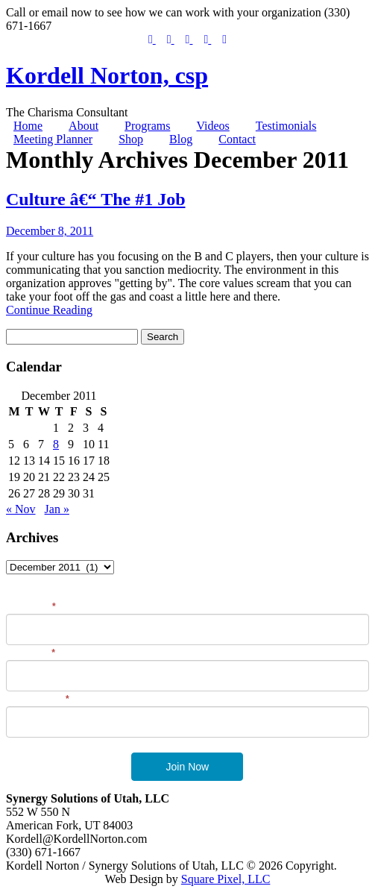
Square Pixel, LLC (226, 879)
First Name (31, 606)
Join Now (187, 767)
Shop (131, 139)
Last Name (30, 652)
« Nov (21, 509)
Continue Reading (49, 310)
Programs (147, 125)
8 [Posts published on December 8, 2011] (56, 444)
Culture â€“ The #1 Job (95, 199)
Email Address (37, 699)
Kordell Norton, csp (107, 75)
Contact (237, 139)
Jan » (57, 509)
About (83, 125)
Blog (180, 139)
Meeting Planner (52, 139)
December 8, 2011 (49, 230)
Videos (212, 125)
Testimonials (286, 125)
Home (27, 125)
